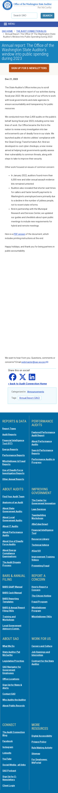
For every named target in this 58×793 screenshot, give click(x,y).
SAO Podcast (9, 770)
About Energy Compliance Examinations (9, 553)
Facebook (7, 741)
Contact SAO (8, 694)
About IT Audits (10, 526)
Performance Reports (13, 455)
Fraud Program (39, 601)
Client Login (8, 785)
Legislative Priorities (13, 661)
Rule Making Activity (42, 747)
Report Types (9, 428)
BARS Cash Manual (12, 592)
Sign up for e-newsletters (29, 68)
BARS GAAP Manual (12, 587)
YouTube (6, 759)
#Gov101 (36, 551)
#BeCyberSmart (40, 524)
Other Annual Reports (13, 479)
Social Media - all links (14, 765)
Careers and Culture (42, 646)
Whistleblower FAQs (42, 616)
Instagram (7, 747)
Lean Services (39, 509)
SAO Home (7, 31)
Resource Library (40, 539)
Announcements (35, 391)
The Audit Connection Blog (31, 31)
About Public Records (13, 705)
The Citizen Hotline (41, 596)
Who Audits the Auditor (14, 700)
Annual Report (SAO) (29, 398)
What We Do (8, 646)
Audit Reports (9, 434)
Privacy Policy (39, 742)
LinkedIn (6, 753)
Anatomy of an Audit (12, 502)
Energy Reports (10, 449)
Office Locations (10, 679)
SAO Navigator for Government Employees (11, 670)
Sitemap (36, 753)
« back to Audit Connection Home (27, 383)
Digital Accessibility (42, 736)
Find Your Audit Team (13, 496)
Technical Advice (40, 545)
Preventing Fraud (40, 566)
